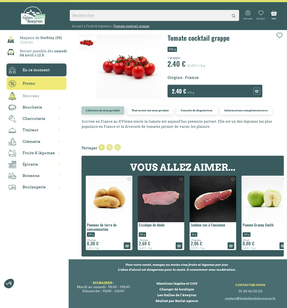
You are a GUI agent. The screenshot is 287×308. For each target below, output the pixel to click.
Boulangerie (27, 187)
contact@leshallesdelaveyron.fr (250, 298)
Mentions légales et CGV (176, 283)
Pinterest (117, 147)
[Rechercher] (154, 15)
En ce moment (29, 70)
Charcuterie (27, 119)
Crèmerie (24, 141)
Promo (22, 83)
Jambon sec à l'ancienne (208, 225)
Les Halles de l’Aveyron (176, 295)
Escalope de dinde (152, 225)
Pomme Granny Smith (258, 225)
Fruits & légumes (32, 153)
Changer (26, 41)
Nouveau (24, 96)
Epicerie (23, 164)
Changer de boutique (176, 289)
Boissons (24, 176)
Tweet (109, 147)
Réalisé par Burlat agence (177, 301)
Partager (101, 147)
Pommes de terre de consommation (101, 227)
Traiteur (23, 130)
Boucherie (25, 107)
